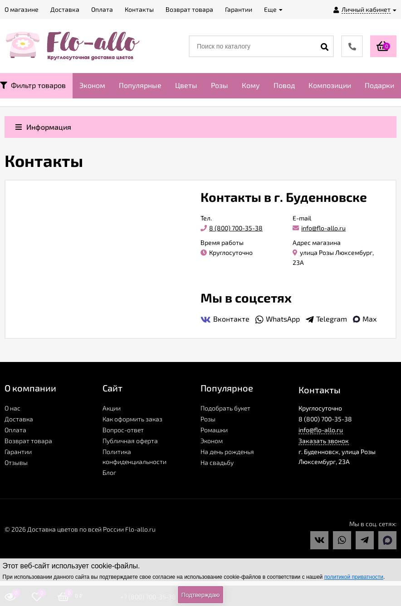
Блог (109, 472)
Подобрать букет (225, 408)
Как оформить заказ (132, 419)
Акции (112, 408)
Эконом (92, 85)
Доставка (19, 419)
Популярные (140, 85)
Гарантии (18, 451)
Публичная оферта (130, 441)
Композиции (329, 85)
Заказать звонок (323, 441)
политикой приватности (353, 577)
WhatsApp (277, 319)
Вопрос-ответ (123, 430)
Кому (251, 85)
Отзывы (16, 462)
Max (365, 318)
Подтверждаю (200, 594)
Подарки (379, 85)
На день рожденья (227, 451)
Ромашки (214, 430)
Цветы (186, 85)
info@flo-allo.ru (319, 228)
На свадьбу (217, 462)
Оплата (15, 430)
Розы (219, 85)
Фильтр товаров (33, 85)
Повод (284, 85)
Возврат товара (28, 441)
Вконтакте (224, 319)
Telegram (326, 319)
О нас (12, 408)
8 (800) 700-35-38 (231, 228)
